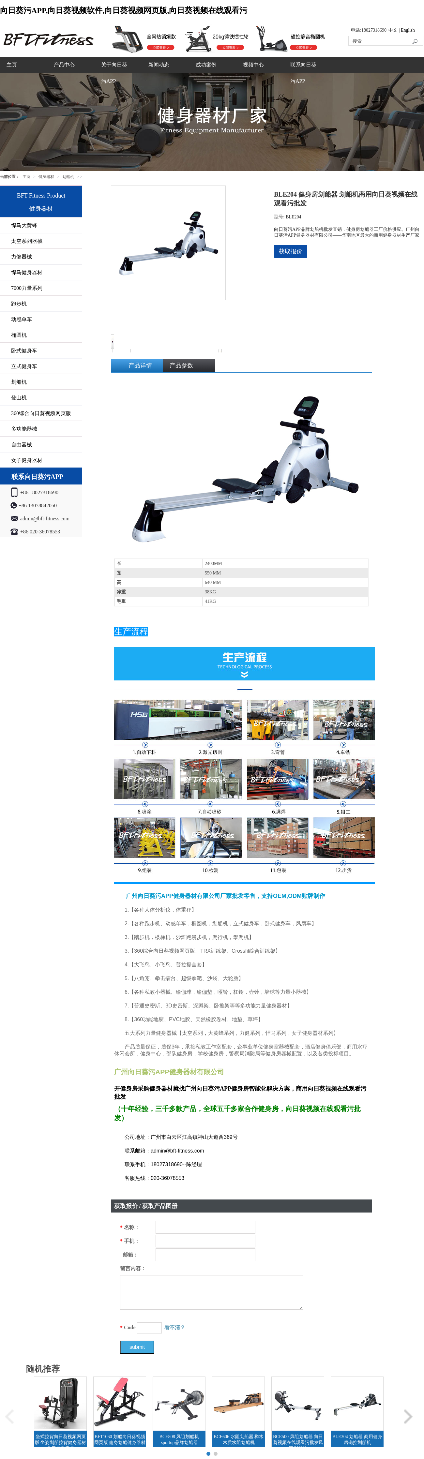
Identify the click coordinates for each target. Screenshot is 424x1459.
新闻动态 (158, 64)
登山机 (19, 397)
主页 (12, 64)
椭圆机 (19, 335)
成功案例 (206, 64)
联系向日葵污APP (303, 73)
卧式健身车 (24, 350)
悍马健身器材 (26, 272)
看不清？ (174, 1327)
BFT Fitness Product (41, 195)
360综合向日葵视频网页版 (41, 413)
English (408, 30)
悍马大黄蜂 (24, 225)
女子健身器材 (26, 460)
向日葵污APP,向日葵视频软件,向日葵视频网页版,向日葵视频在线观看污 (123, 10)
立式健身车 (24, 366)
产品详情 (140, 365)
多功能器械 (24, 429)
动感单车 (21, 319)
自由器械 (21, 444)
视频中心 (253, 64)
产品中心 (64, 64)
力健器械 (21, 257)
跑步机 (19, 303)
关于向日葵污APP (114, 73)
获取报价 (290, 251)
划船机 (68, 176)
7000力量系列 (26, 288)
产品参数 (181, 365)
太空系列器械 (26, 241)
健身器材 (46, 176)
